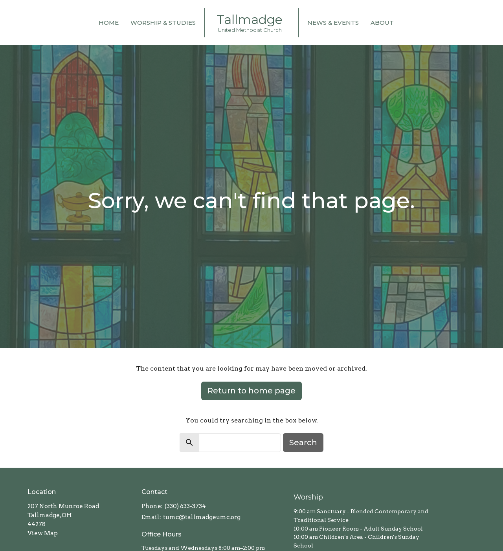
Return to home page (251, 390)
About (382, 22)
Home (109, 22)
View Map (43, 533)
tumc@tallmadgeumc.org (201, 517)
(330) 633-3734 (185, 506)
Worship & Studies (163, 22)
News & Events (333, 22)
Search (303, 442)
